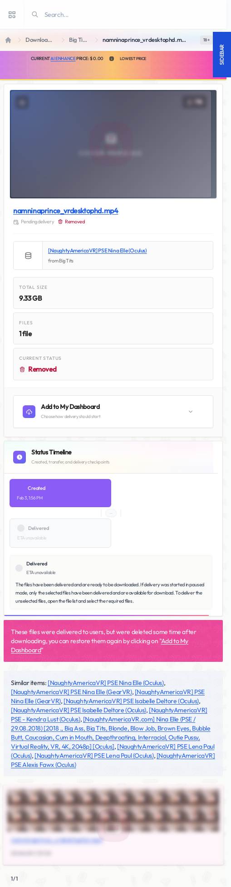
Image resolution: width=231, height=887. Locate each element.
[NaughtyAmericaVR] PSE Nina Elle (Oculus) (97, 250)
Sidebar (221, 54)
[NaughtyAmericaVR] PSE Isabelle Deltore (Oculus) (131, 701)
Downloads (39, 40)
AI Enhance (62, 58)
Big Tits (78, 40)
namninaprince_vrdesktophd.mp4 (65, 210)
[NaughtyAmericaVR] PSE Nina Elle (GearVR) (71, 692)
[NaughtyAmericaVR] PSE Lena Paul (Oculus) (94, 755)
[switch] (206, 40)
